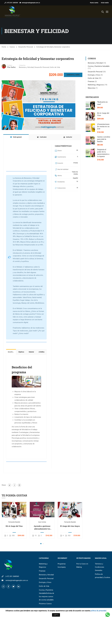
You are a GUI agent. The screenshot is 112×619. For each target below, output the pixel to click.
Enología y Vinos (94, 75)
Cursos (12, 47)
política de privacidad (98, 611)
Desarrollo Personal (25, 47)
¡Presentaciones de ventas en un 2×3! (103, 126)
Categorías (22, 65)
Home (4, 47)
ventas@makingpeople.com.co (31, 2)
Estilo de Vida (55, 67)
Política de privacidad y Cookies (102, 575)
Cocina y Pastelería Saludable (98, 66)
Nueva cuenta (94, 2)
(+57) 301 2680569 (12, 2)
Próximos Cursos (45, 604)
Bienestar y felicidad (26, 67)
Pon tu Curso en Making (82, 565)
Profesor (9, 65)
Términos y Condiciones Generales (99, 567)
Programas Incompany (62, 565)
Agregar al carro (73, 75)
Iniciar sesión (105, 2)
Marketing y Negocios (96, 85)
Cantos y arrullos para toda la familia (103, 139)
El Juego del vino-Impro (70, 526)
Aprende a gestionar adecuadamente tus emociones (42, 527)
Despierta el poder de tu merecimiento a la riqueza (103, 152)
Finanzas (91, 81)
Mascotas (91, 88)
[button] (40, 543)
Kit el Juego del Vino (14, 526)
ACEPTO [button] (56, 615)
